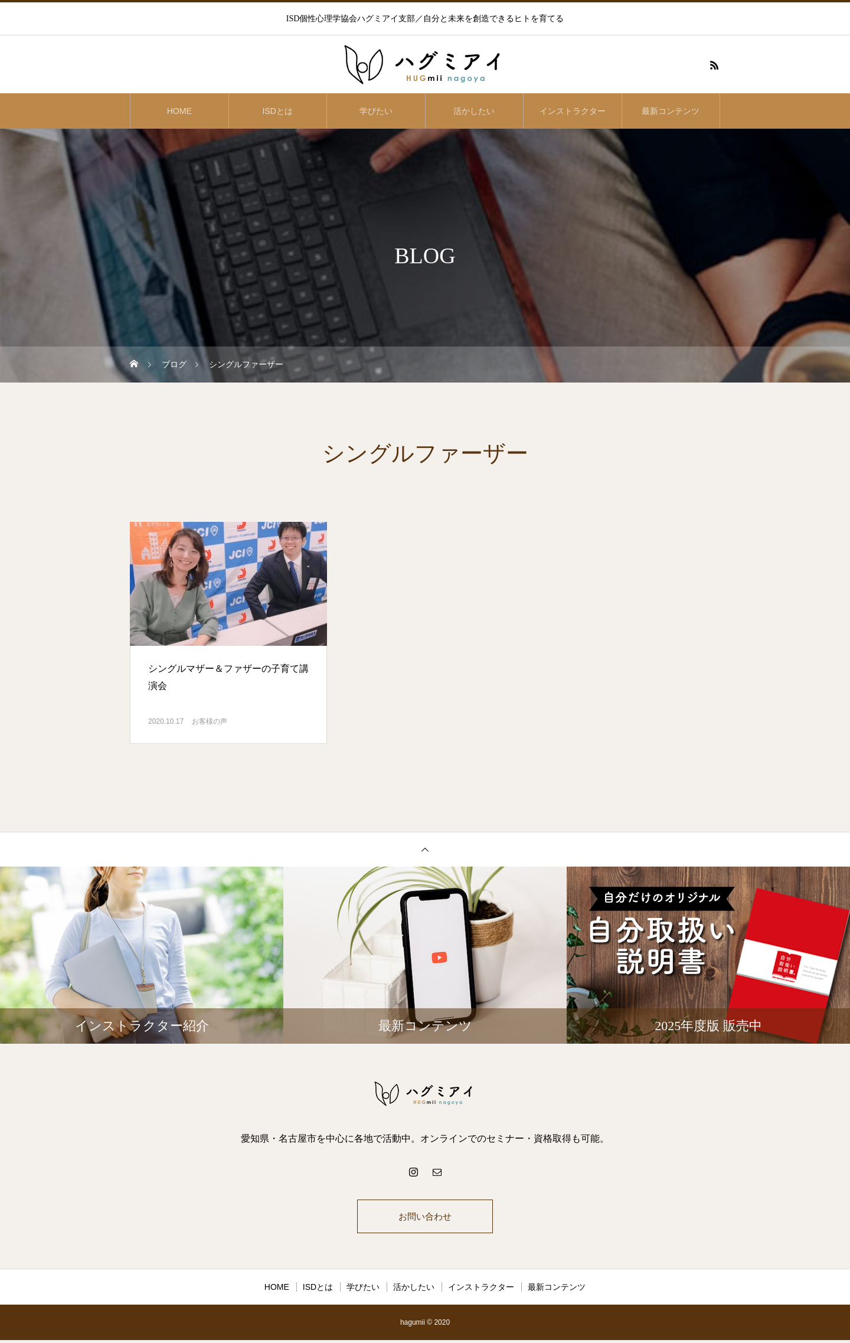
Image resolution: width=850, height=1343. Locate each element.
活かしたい (474, 111)
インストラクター (573, 111)
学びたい (376, 111)
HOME (179, 111)
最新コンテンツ (670, 111)
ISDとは (278, 111)
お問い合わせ (425, 1218)
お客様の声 (209, 721)
